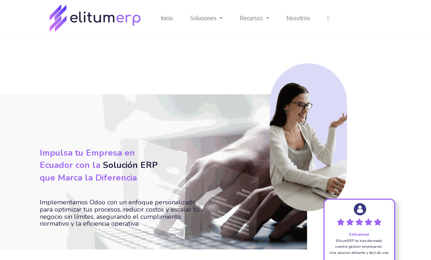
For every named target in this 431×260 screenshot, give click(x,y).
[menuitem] (167, 18)
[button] (328, 18)
